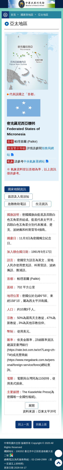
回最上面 (41, 424)
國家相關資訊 (17, 189)
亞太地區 (43, 14)
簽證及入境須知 (18, 196)
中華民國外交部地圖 (11, 455)
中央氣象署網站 (34, 161)
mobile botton (4, 4)
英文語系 (59, 4)
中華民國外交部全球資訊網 (31, 4)
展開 (32, 405)
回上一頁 (23, 424)
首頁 (13, 14)
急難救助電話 (17, 204)
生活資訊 (42, 204)
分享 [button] (58, 453)
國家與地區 (27, 14)
